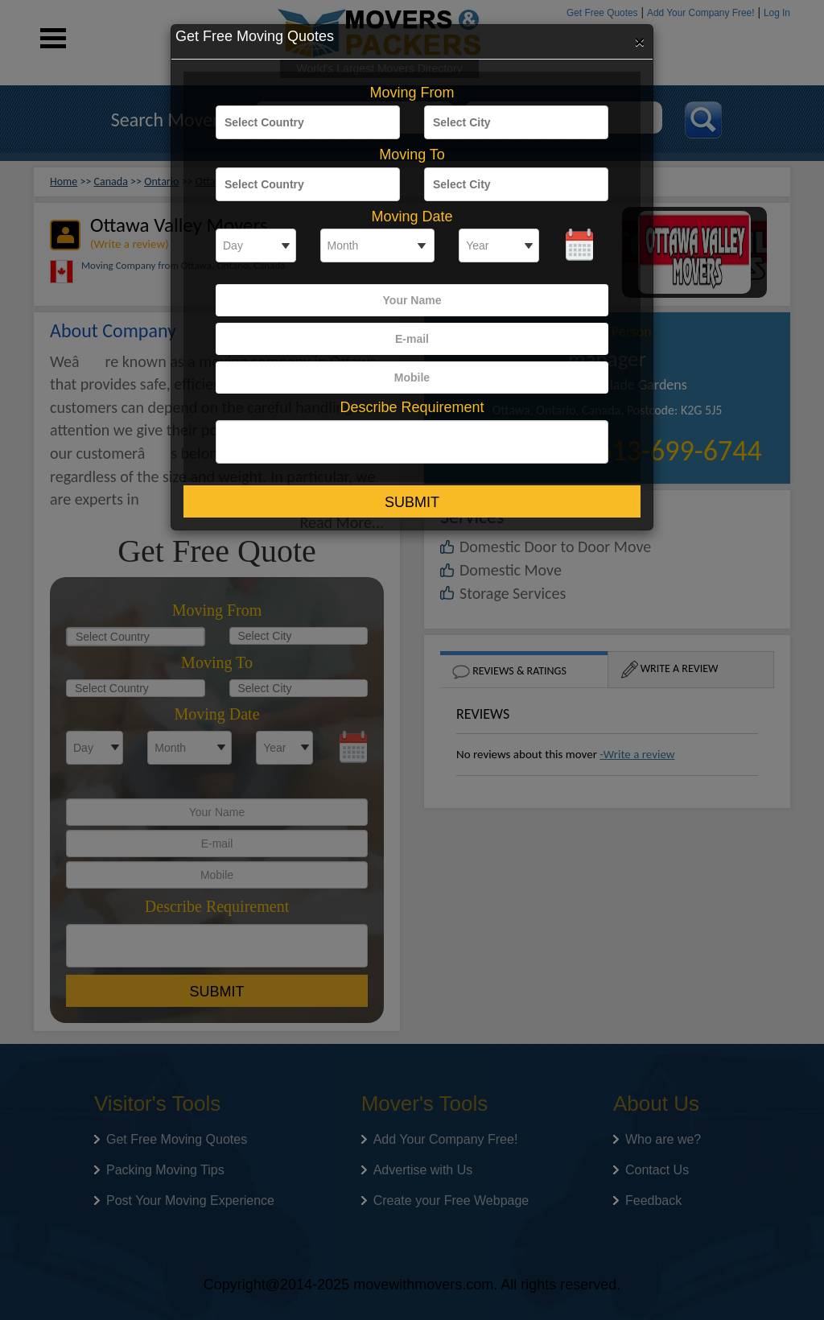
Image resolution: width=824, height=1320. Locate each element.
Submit (412, 502)
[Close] (640, 41)
